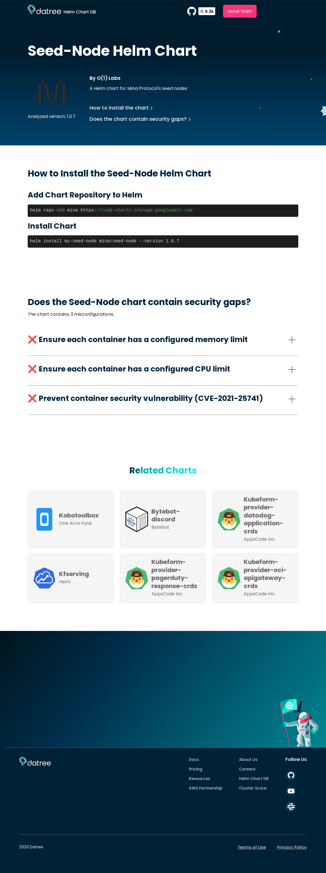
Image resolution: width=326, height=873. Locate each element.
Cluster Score (252, 788)
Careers (247, 769)
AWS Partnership (205, 788)
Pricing (195, 769)
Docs (194, 759)
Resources (199, 778)
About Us (248, 759)
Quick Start (240, 11)
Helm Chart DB (254, 778)
